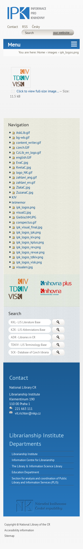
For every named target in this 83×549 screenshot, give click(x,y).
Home (41, 52)
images (52, 52)
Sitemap (9, 535)
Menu (14, 44)
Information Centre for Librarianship (33, 460)
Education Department (25, 472)
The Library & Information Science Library (37, 466)
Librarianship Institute (25, 454)
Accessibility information (19, 530)
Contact (12, 27)
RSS (25, 27)
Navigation (18, 124)
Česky (36, 27)
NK (41, 506)
